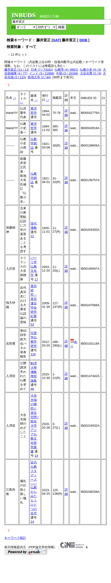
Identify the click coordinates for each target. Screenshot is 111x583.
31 (32, 236)
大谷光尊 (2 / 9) (90, 73)
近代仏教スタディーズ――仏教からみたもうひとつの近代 (34, 488)
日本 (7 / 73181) (42, 69)
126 (33, 354)
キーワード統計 (15, 538)
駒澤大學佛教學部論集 (34, 372)
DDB (83, 40)
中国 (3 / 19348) (67, 73)
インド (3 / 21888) (41, 73)
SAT (56, 40)
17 (36, 279)
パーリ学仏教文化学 (34, 266)
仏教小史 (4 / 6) (90, 69)
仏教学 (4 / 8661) (66, 69)
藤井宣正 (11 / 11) (16, 69)
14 (36, 455)
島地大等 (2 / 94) (39, 77)
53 (32, 324)
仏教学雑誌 (34, 143)
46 (32, 389)
